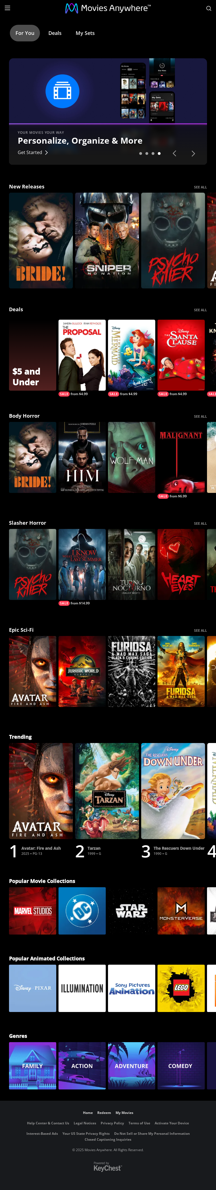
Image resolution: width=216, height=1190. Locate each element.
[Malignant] (181, 460)
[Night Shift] (131, 564)
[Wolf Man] (131, 457)
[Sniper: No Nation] (107, 241)
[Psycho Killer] (173, 241)
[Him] (82, 457)
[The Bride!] (41, 241)
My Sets (85, 33)
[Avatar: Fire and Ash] (32, 671)
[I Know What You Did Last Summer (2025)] (82, 567)
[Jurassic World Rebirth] (82, 671)
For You (24, 33)
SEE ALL (200, 187)
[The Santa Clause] (181, 358)
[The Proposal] (82, 358)
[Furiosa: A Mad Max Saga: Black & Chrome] (131, 671)
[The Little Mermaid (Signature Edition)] (131, 358)
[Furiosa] (181, 671)
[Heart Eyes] (181, 564)
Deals (55, 33)
